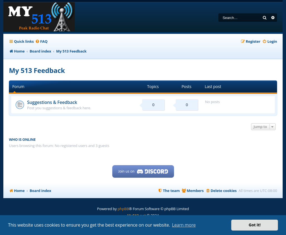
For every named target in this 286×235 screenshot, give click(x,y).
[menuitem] (41, 41)
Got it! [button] (255, 224)
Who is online (22, 139)
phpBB (123, 208)
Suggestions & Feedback (52, 102)
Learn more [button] (184, 225)
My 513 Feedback (37, 70)
